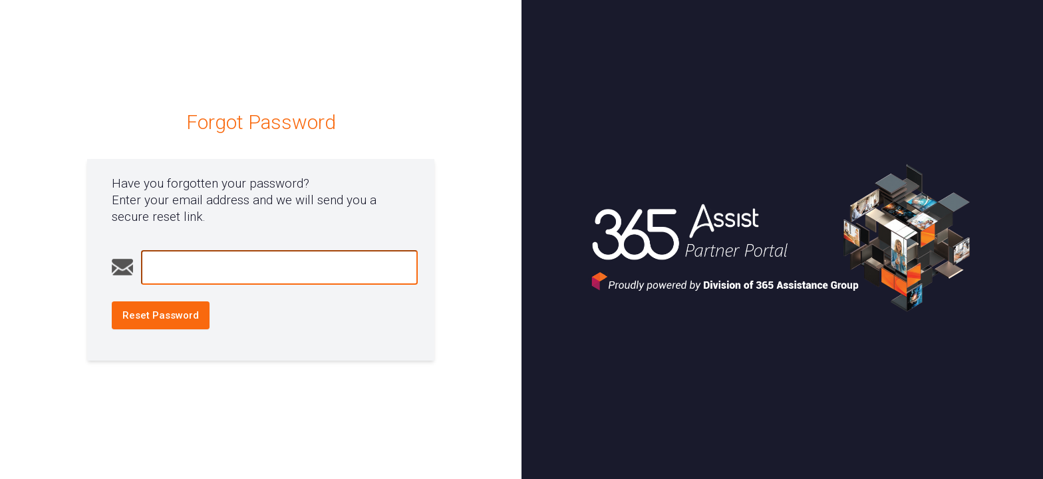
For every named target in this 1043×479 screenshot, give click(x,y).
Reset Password (160, 315)
